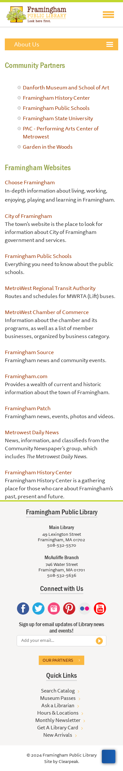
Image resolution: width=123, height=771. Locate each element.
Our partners (58, 660)
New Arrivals (57, 735)
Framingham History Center (56, 97)
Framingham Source (29, 352)
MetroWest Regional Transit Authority (50, 288)
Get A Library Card (57, 727)
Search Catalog (58, 690)
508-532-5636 (61, 575)
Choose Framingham (30, 182)
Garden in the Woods (48, 146)
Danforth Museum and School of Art (66, 87)
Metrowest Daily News (32, 432)
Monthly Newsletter (57, 720)
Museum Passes (58, 698)
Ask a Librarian (57, 705)
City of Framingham (28, 215)
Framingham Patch (28, 408)
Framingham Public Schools (56, 108)
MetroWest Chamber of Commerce (47, 312)
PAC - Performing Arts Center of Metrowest (61, 132)
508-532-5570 (61, 545)
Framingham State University (58, 118)
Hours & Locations (57, 713)
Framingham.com (26, 376)
